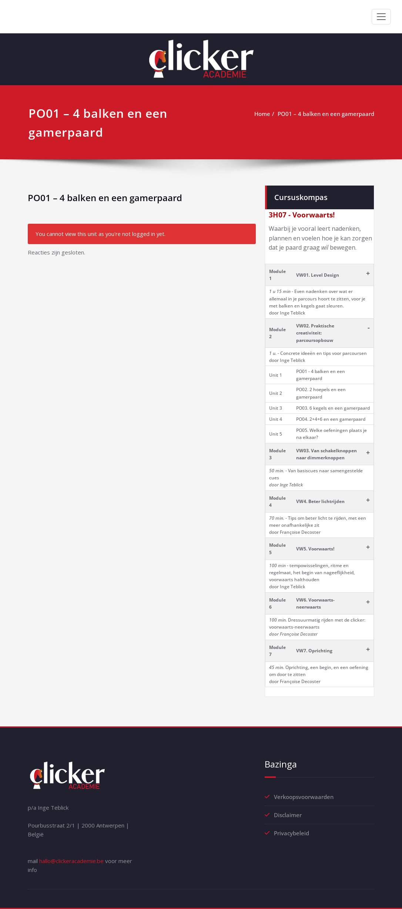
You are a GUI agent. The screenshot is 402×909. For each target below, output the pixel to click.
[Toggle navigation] (381, 16)
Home (262, 113)
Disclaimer (288, 815)
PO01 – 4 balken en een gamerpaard (326, 113)
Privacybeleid (291, 833)
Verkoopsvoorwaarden (304, 796)
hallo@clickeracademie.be (71, 861)
